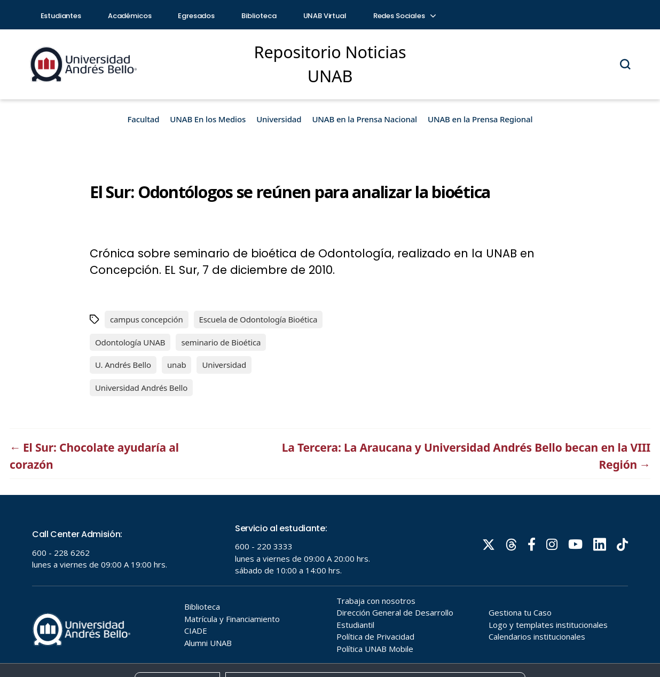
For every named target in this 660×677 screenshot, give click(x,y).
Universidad (278, 119)
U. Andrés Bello (123, 364)
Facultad (144, 119)
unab (176, 364)
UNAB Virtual (325, 16)
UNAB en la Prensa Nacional (364, 119)
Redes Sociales (404, 16)
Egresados (196, 16)
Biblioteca (259, 16)
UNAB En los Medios (208, 119)
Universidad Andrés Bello (141, 387)
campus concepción (146, 319)
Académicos (130, 16)
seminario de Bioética (221, 342)
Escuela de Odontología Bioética (258, 319)
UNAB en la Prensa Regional (480, 119)
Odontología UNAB (130, 342)
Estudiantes (61, 16)
